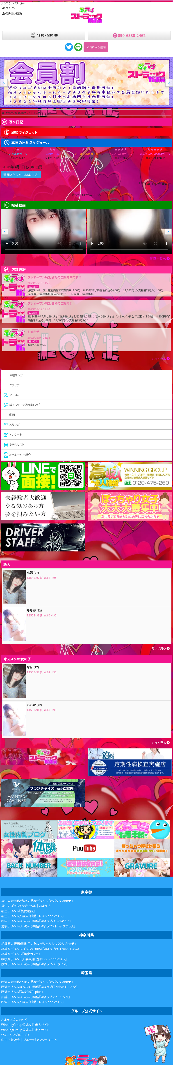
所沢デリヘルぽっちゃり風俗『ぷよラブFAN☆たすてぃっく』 (40, 986)
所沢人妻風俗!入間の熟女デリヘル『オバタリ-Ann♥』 (37, 981)
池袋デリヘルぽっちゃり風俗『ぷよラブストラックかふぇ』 (38, 926)
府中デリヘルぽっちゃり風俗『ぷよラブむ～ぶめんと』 (36, 921)
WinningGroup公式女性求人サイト (25, 1024)
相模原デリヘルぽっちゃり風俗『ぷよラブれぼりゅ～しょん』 (40, 949)
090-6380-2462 (132, 35)
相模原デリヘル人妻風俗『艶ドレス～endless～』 (34, 959)
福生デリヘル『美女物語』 (18, 911)
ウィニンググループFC (15, 1035)
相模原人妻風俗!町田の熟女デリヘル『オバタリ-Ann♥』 (38, 943)
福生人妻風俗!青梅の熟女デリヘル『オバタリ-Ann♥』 (37, 900)
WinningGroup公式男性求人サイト (25, 1030)
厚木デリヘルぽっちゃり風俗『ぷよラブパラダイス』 (34, 964)
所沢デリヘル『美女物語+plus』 (22, 991)
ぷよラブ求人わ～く (14, 1019)
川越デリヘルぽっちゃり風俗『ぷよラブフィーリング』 (35, 997)
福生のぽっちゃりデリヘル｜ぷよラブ (25, 905)
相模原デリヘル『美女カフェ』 (20, 954)
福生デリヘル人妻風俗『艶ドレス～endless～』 (32, 916)
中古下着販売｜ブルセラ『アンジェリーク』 (29, 1039)
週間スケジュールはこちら (21, 174)
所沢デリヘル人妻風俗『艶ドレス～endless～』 (32, 1002)
